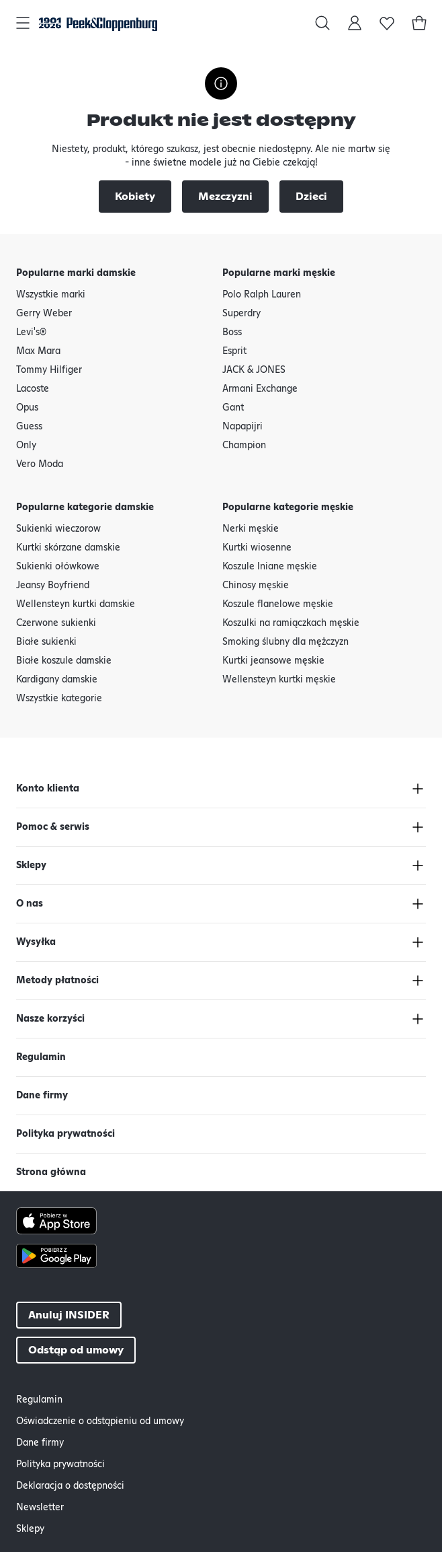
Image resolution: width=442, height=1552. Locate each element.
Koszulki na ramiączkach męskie (290, 623)
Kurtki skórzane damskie (68, 548)
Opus (27, 408)
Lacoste (32, 389)
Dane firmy (42, 1095)
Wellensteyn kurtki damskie (75, 604)
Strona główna (51, 1172)
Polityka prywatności (65, 1134)
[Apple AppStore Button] (221, 1220)
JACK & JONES (253, 370)
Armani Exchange (260, 389)
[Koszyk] (419, 23)
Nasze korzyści (50, 1019)
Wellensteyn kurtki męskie (279, 679)
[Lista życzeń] (387, 23)
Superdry (241, 313)
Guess (29, 426)
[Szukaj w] (322, 23)
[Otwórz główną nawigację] (23, 23)
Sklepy (31, 865)
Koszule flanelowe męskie (277, 604)
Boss (232, 332)
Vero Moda (39, 464)
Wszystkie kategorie (59, 698)
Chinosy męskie (255, 585)
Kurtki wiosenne (257, 548)
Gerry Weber (44, 313)
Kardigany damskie (56, 679)
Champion (244, 445)
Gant (233, 408)
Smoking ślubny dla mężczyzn (285, 642)
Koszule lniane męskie (269, 566)
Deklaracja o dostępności (70, 1486)
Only (26, 445)
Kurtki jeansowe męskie (273, 661)
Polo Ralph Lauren (261, 294)
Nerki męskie (250, 529)
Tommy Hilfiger (49, 370)
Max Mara (38, 351)
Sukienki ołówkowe (57, 566)
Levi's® (31, 332)
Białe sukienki (46, 642)
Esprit (234, 351)
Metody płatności (57, 980)
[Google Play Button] (221, 1255)
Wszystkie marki (50, 294)
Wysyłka (36, 942)
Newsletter (40, 1507)
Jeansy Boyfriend (52, 585)
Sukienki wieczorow (58, 529)
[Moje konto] (355, 23)
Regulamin (41, 1057)
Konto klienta (47, 788)
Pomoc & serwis (52, 827)
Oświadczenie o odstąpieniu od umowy (100, 1421)
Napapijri (242, 426)
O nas (29, 904)
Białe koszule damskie (64, 661)
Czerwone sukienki (56, 623)
